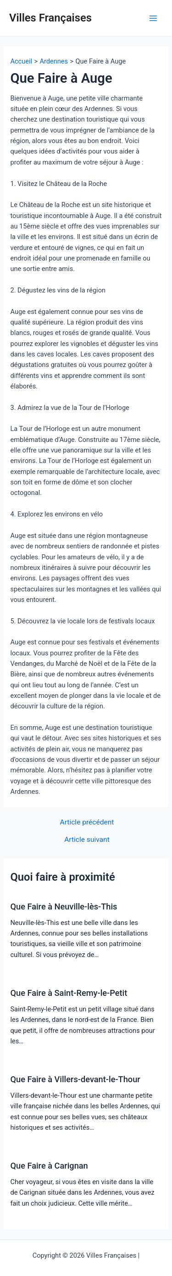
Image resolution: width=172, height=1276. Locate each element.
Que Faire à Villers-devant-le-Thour (75, 1079)
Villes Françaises (50, 17)
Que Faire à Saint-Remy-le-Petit (68, 993)
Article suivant (87, 840)
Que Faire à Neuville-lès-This (63, 906)
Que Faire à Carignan (49, 1165)
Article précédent (87, 822)
